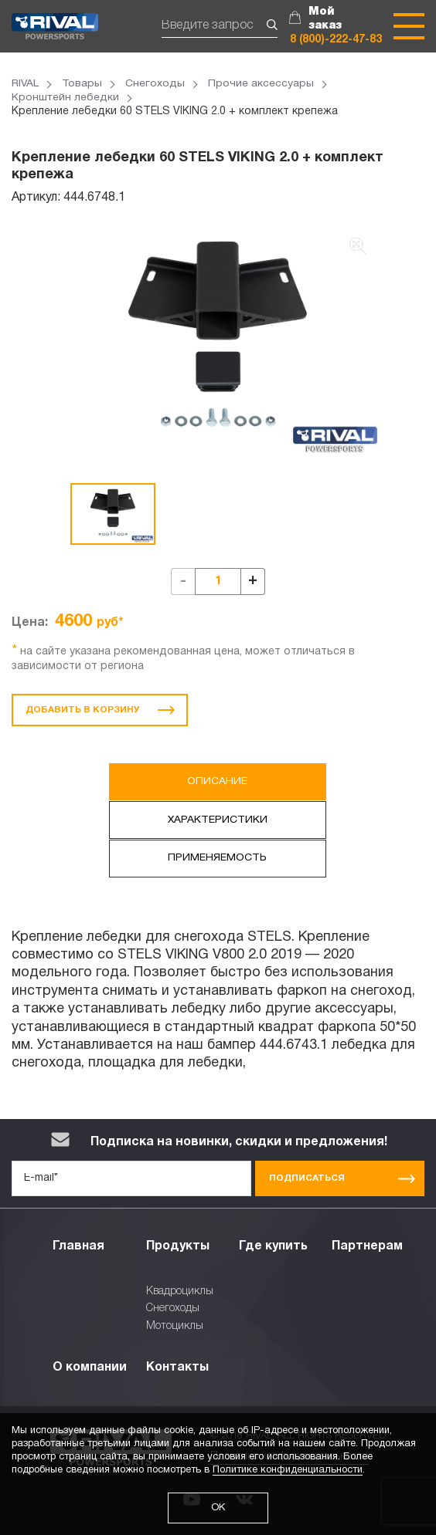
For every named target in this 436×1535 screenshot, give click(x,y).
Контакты (177, 1332)
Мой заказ (325, 18)
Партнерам (368, 1210)
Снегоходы (172, 1274)
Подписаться (354, 1143)
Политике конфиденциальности (288, 1470)
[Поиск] (220, 26)
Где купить (273, 1210)
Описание (119, 783)
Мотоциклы (174, 1291)
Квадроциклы (179, 1256)
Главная (79, 1210)
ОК (218, 1508)
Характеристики (316, 783)
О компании (90, 1332)
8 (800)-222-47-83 (336, 40)
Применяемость (218, 822)
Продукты (177, 1210)
